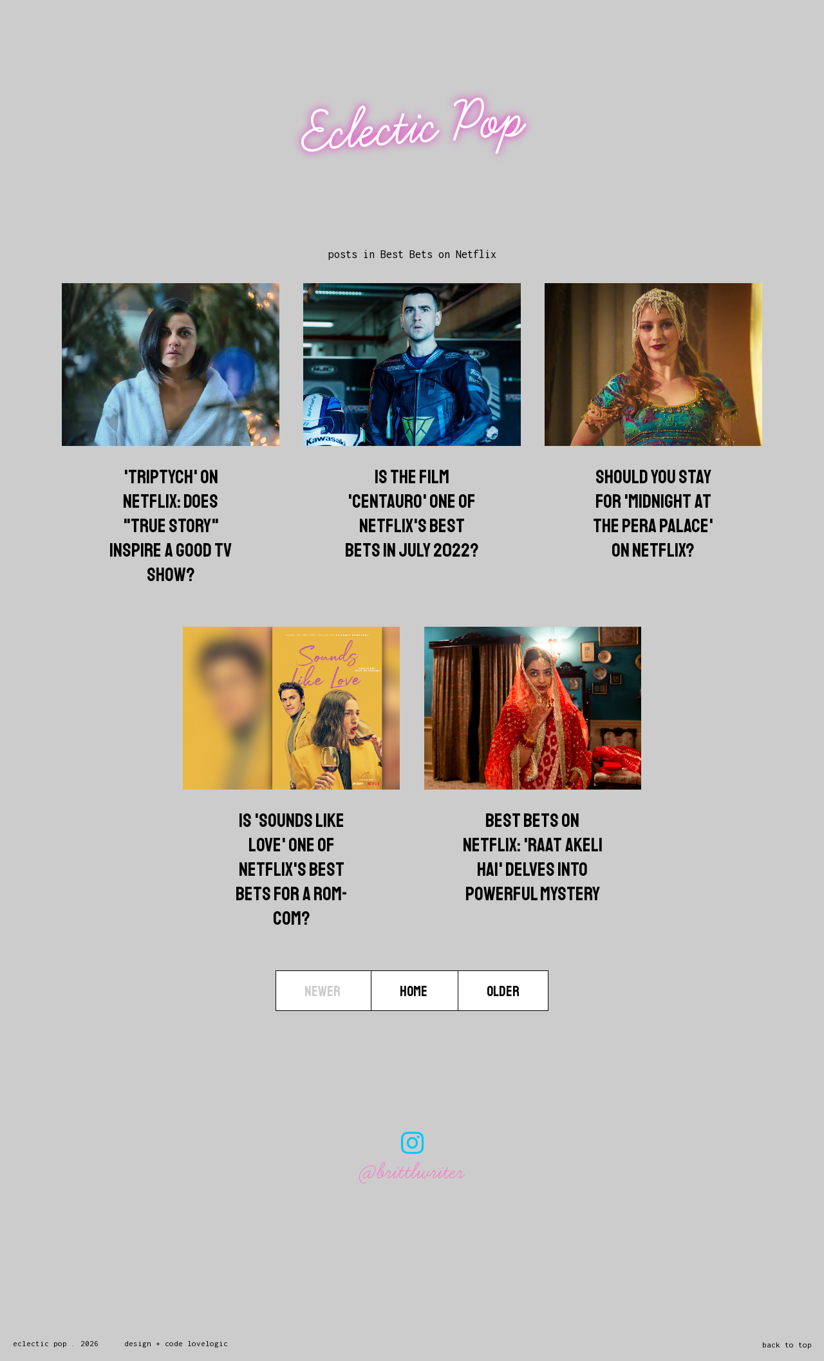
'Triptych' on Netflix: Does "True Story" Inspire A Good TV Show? (170, 526)
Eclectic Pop (413, 127)
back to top (787, 1344)
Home (414, 992)
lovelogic (207, 1343)
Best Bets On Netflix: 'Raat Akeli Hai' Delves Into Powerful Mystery (533, 857)
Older (503, 992)
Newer (323, 992)
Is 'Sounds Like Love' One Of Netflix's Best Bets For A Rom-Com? (292, 869)
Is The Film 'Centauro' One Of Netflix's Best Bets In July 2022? (412, 513)
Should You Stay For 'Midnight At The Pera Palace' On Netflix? (653, 513)
